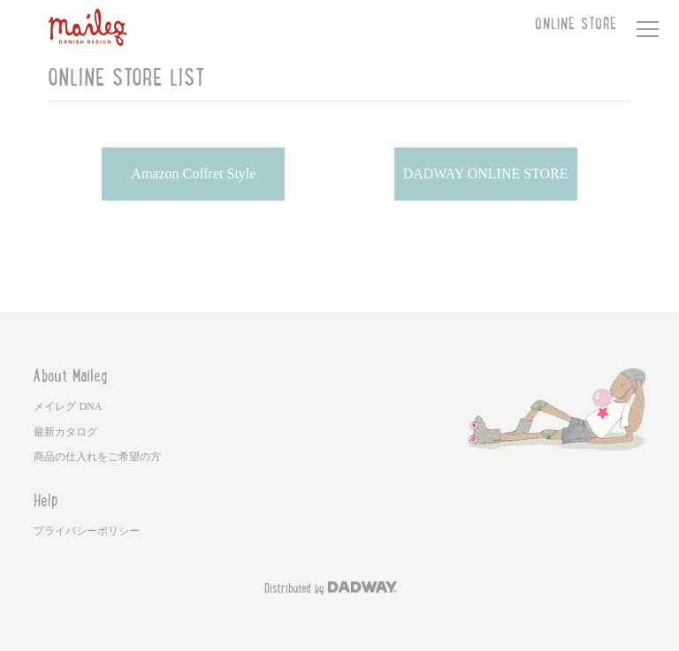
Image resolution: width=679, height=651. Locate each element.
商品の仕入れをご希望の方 (97, 456)
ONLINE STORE (576, 25)
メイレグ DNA (68, 406)
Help (46, 502)
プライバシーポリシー (87, 531)
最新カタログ (65, 432)
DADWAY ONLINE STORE (485, 173)
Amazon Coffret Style (193, 173)
